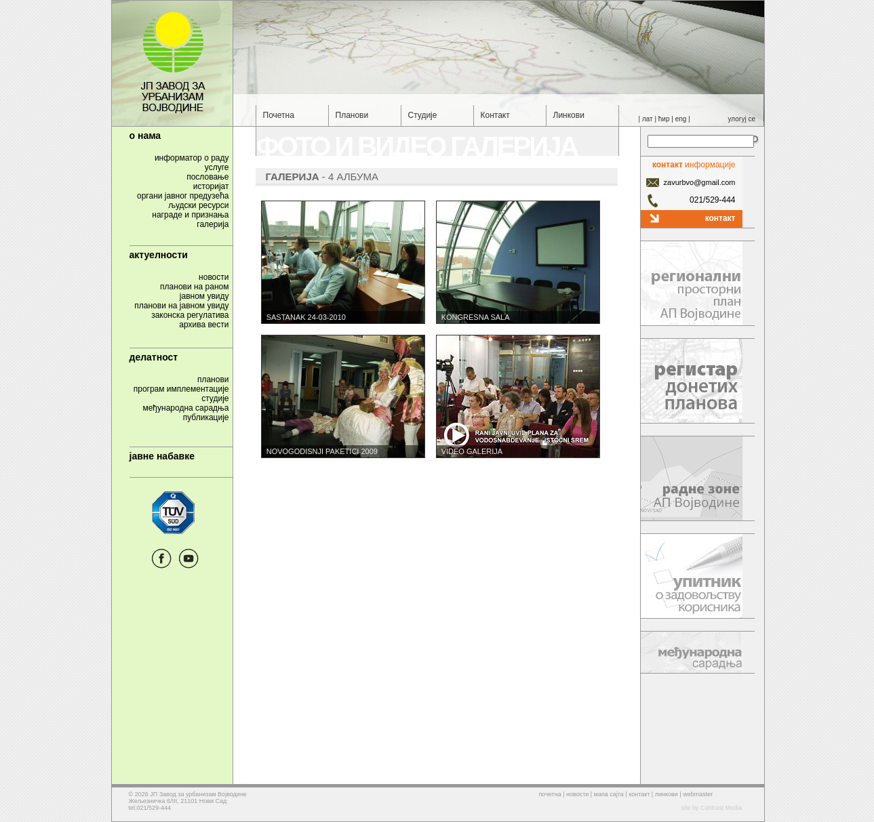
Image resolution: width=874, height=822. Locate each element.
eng (681, 119)
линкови (666, 794)
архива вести (204, 324)
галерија (213, 224)
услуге (217, 167)
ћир (664, 119)
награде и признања (190, 215)
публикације (206, 417)
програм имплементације (181, 389)
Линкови (568, 115)
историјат (211, 186)
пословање (207, 177)
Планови (352, 115)
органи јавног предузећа (183, 196)
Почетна (278, 115)
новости (214, 277)
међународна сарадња (185, 408)
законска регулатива (190, 315)
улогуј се (742, 119)
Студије (422, 115)
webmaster (698, 794)
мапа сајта (609, 794)
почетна (550, 794)
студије (215, 398)
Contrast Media (721, 807)
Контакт (495, 115)
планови (213, 379)
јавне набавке (162, 456)
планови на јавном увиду (181, 305)
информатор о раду (192, 158)
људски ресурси (198, 205)
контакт (720, 216)
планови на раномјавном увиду (194, 291)
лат (647, 119)
